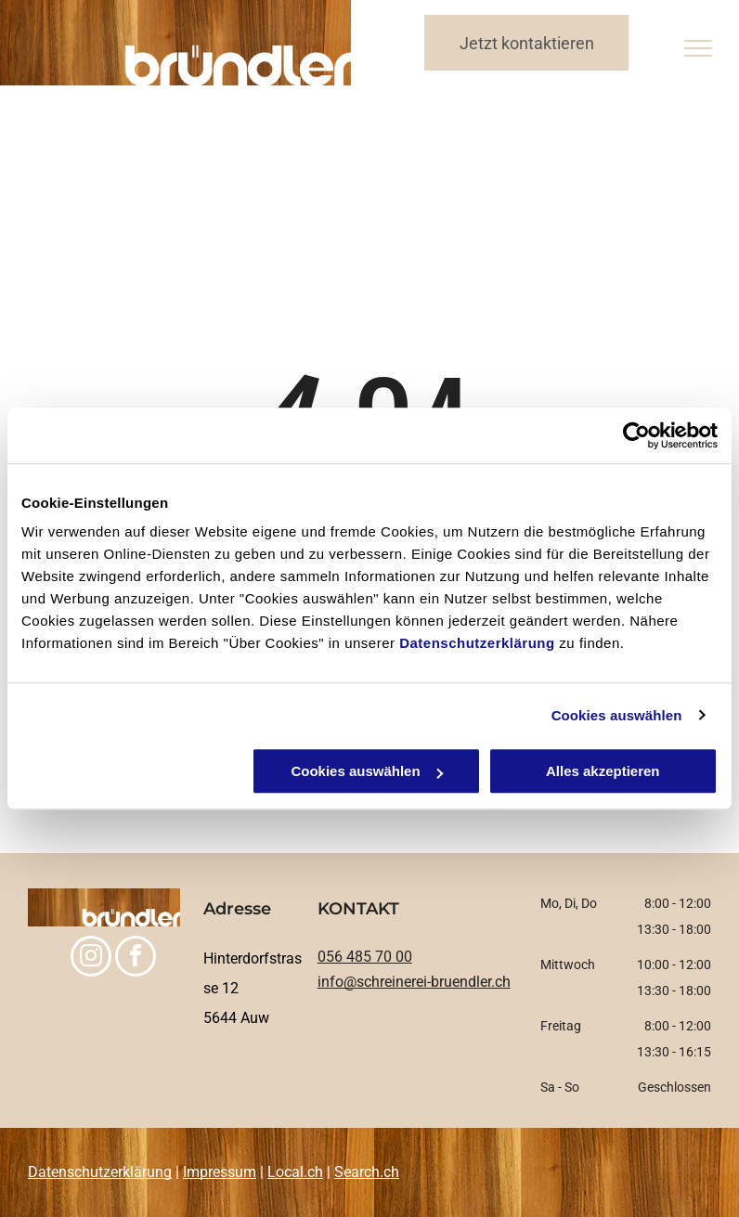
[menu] (698, 48)
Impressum (219, 1172)
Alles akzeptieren (603, 771)
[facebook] (135, 958)
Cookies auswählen (616, 715)
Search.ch (366, 1172)
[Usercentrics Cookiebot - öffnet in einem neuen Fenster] (636, 435)
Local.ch (295, 1172)
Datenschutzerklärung (477, 643)
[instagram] (91, 958)
